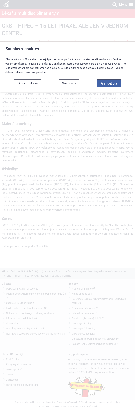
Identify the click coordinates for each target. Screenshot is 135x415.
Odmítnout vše (28, 83)
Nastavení (69, 83)
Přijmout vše (108, 83)
